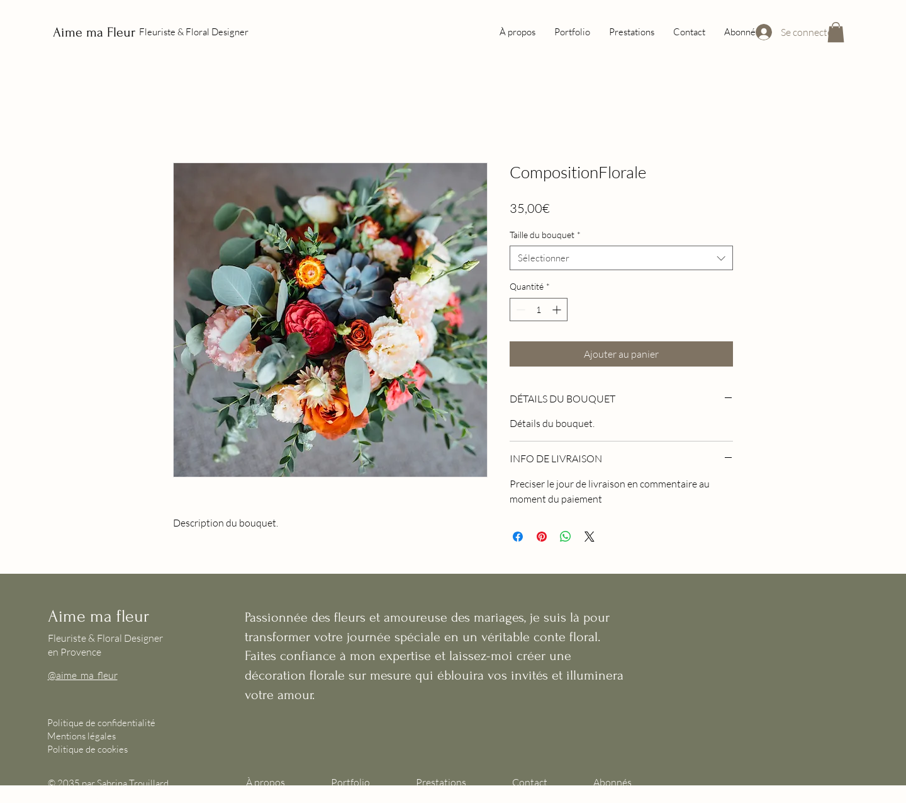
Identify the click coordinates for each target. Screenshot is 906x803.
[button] (835, 32)
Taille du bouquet (545, 234)
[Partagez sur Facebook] (517, 536)
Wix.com (108, 796)
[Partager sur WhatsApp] (565, 536)
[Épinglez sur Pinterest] (541, 536)
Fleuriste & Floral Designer (194, 32)
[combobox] (621, 258)
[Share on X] (589, 536)
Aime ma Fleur (94, 32)
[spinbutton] (538, 310)
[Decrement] (519, 310)
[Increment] (558, 310)
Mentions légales (81, 736)
